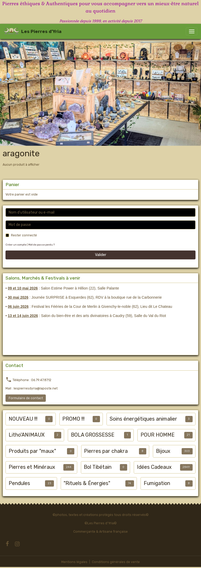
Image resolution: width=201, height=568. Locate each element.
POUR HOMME (158, 435)
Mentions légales (74, 562)
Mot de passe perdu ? (41, 244)
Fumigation (157, 483)
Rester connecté (24, 235)
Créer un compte (15, 244)
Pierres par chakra (106, 451)
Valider (100, 255)
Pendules (19, 483)
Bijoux (163, 451)
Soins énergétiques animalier (143, 419)
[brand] (33, 31)
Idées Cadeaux (154, 467)
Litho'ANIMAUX (26, 435)
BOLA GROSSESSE (92, 435)
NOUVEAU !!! (23, 419)
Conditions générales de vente (116, 562)
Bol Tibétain (97, 467)
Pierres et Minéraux (32, 467)
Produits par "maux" (32, 451)
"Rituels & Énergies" (87, 483)
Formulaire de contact (26, 398)
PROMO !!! (73, 419)
